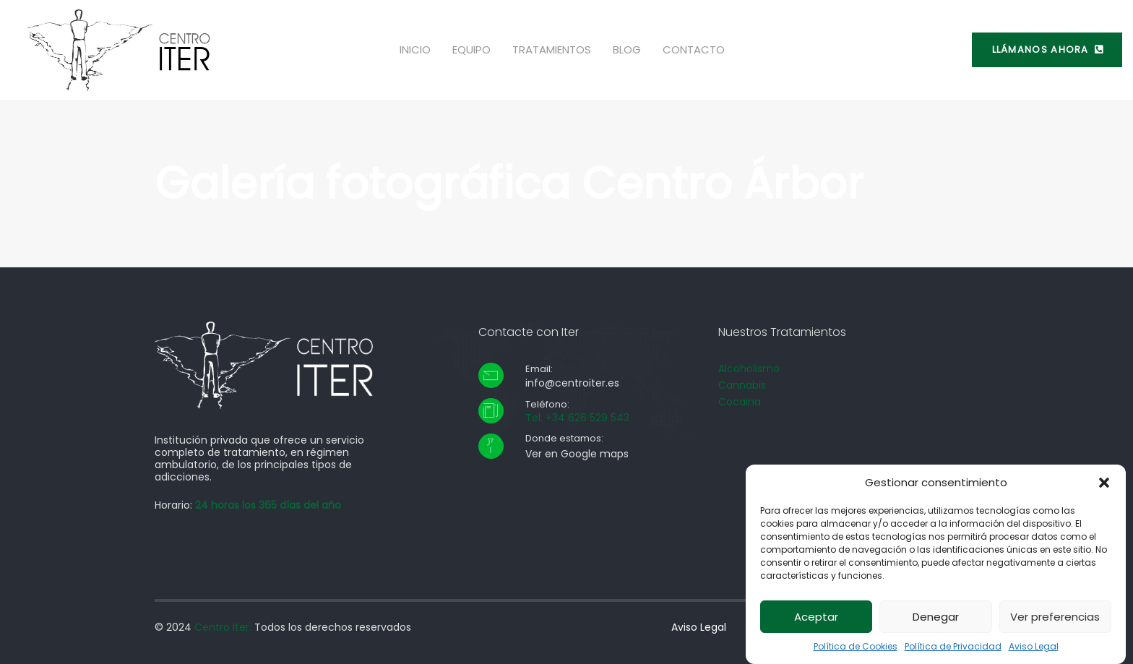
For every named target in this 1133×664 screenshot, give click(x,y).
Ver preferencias (1055, 621)
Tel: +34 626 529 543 (577, 417)
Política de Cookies (855, 650)
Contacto (694, 49)
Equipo (471, 49)
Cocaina (739, 401)
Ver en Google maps (577, 454)
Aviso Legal (1034, 650)
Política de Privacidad (953, 650)
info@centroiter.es (572, 383)
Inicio (415, 49)
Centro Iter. (222, 627)
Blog (627, 49)
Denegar (936, 621)
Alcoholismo (749, 368)
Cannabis (742, 385)
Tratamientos (551, 49)
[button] (1104, 487)
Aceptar (816, 621)
